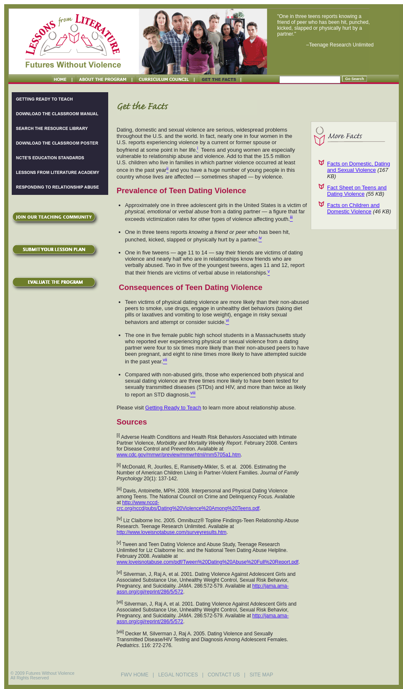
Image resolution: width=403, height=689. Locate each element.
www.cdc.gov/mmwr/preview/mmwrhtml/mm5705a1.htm (179, 455)
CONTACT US (224, 675)
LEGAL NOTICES (178, 675)
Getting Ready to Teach (173, 407)
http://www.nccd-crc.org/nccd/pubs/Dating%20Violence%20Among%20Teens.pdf (188, 505)
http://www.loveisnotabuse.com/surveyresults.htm (171, 532)
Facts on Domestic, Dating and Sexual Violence (358, 167)
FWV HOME (134, 675)
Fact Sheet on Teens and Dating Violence (357, 190)
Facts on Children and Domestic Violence (353, 208)
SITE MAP (261, 675)
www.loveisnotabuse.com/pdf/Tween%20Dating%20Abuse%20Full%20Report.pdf (208, 562)
